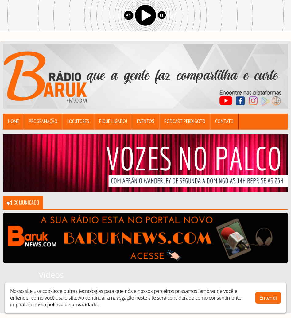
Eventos (145, 121)
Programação (43, 121)
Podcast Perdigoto (184, 121)
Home (13, 121)
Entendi (268, 297)
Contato (224, 121)
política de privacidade (72, 304)
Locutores (78, 121)
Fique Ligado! (113, 121)
